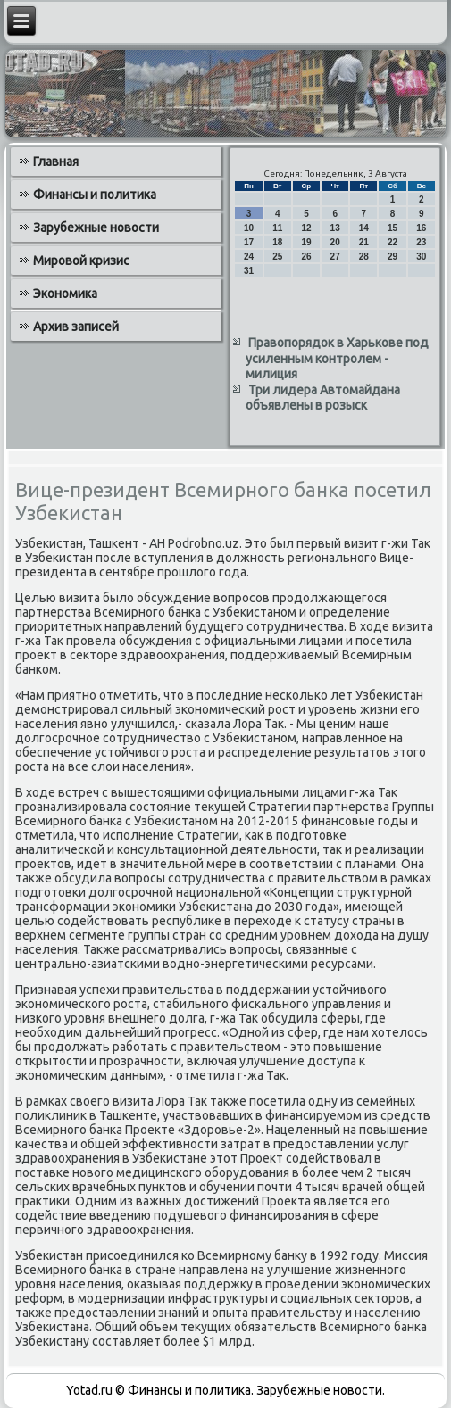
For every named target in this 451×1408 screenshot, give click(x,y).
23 (421, 242)
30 (421, 256)
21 (364, 242)
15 (392, 228)
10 (249, 228)
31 (249, 271)
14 (364, 228)
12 (306, 228)
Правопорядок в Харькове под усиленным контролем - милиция (337, 358)
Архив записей (76, 326)
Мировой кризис (81, 260)
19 (306, 242)
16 (421, 228)
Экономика (65, 293)
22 (392, 242)
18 (277, 242)
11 (277, 228)
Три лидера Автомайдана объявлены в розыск (323, 398)
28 (364, 256)
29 (392, 256)
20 (335, 242)
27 (335, 256)
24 (249, 256)
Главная (56, 161)
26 (306, 256)
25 (277, 256)
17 (249, 242)
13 (335, 228)
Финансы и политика (94, 194)
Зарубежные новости (96, 227)
